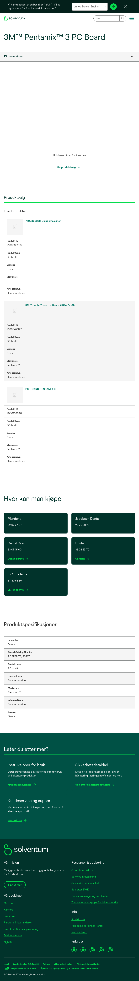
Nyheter (8, 941)
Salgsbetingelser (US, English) (26, 964)
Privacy (46, 964)
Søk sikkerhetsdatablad (85, 883)
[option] (69, 117)
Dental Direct (17, 559)
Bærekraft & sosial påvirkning (21, 929)
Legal (6, 964)
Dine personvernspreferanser (23, 968)
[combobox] (110, 18)
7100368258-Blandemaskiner (43, 220)
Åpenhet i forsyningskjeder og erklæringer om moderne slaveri (69, 968)
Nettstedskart (79, 932)
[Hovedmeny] (132, 18)
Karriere (8, 909)
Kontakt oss (78, 919)
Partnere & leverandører (18, 922)
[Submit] (123, 18)
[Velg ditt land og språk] (89, 7)
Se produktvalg (66, 167)
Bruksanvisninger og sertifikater (90, 896)
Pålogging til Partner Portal (87, 925)
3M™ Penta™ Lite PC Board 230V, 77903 (50, 305)
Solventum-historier (83, 870)
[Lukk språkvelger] (125, 6)
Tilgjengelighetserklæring (88, 964)
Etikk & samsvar (13, 935)
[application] (69, 113)
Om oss (8, 903)
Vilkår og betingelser (63, 964)
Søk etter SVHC (80, 889)
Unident (81, 559)
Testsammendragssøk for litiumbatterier (94, 902)
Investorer (10, 916)
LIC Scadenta (17, 590)
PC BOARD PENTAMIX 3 (40, 389)
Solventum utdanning (83, 876)
